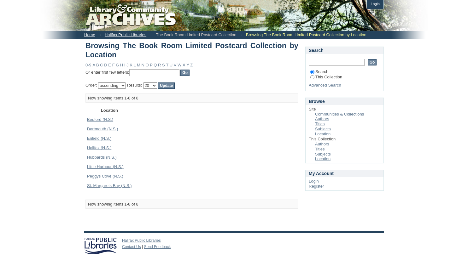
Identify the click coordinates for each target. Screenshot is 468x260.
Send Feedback (157, 247)
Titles (320, 124)
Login (375, 4)
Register (316, 186)
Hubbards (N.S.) (102, 157)
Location (323, 134)
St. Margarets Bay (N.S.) (109, 185)
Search (319, 71)
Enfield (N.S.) (99, 138)
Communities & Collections (339, 114)
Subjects (323, 129)
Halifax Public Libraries (125, 34)
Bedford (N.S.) (100, 119)
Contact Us (131, 247)
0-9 (88, 65)
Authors (322, 118)
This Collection (326, 77)
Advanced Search (325, 85)
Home (89, 34)
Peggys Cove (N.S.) (105, 176)
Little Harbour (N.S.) (105, 166)
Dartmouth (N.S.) (102, 129)
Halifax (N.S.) (99, 147)
